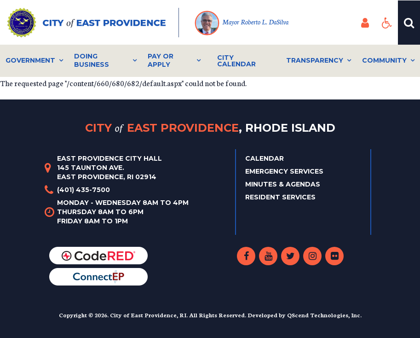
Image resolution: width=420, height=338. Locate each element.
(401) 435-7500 (83, 190)
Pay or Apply (160, 60)
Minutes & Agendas (282, 184)
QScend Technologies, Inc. (324, 315)
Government (30, 60)
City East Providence (210, 128)
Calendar (264, 158)
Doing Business (91, 60)
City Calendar (236, 60)
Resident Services (280, 197)
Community (384, 60)
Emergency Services (284, 171)
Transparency (314, 60)
